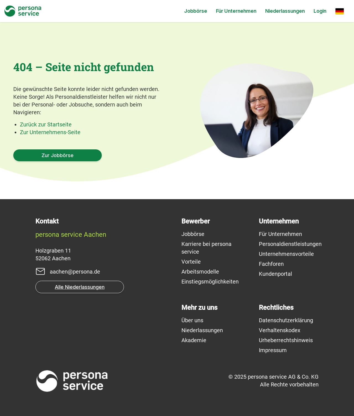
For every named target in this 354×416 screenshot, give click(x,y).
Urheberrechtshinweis (286, 340)
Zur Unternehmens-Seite (50, 132)
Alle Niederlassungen (80, 287)
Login (320, 11)
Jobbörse (195, 11)
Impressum (273, 350)
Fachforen (271, 264)
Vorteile (191, 261)
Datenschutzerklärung (286, 320)
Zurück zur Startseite (46, 124)
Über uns (192, 320)
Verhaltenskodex (279, 330)
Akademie (193, 340)
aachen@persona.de (75, 271)
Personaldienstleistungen (290, 244)
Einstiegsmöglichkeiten (210, 281)
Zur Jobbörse (57, 155)
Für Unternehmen (236, 11)
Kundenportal (275, 274)
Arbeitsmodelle (200, 271)
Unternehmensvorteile (286, 254)
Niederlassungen (285, 11)
